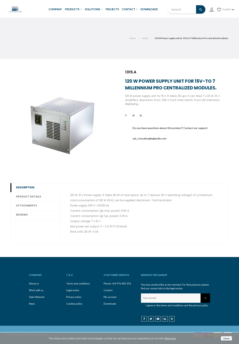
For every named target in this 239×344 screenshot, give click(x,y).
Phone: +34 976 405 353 (117, 283)
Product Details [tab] (28, 196)
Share (128, 116)
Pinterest (142, 116)
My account (110, 296)
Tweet (135, 116)
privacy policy (200, 305)
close (226, 338)
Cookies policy (74, 303)
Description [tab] (25, 187)
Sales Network (37, 296)
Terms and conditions (78, 283)
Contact (108, 290)
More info (170, 338)
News (32, 303)
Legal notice (72, 290)
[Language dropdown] (228, 9)
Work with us (36, 290)
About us (34, 283)
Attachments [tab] (26, 205)
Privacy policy (73, 296)
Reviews (22, 215)
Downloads (110, 303)
